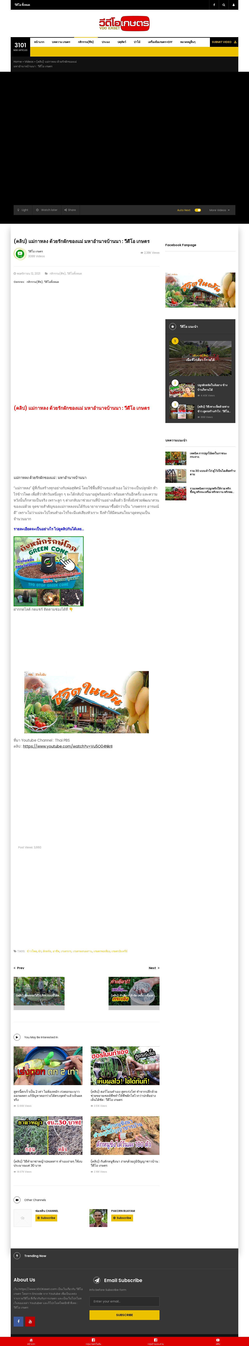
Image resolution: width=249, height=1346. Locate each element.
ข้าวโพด (32, 951)
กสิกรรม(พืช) (86, 42)
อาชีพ (56, 951)
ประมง (106, 42)
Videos (29, 62)
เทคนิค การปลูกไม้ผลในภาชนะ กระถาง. (208, 455)
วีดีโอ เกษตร (35, 251)
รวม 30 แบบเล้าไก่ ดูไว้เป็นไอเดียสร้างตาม (212, 472)
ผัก (39, 951)
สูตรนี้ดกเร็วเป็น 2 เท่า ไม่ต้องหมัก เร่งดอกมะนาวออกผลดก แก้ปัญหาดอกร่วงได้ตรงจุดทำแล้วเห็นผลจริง (48, 1095)
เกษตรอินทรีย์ (119, 951)
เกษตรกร (66, 951)
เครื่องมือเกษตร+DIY (160, 42)
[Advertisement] (87, 319)
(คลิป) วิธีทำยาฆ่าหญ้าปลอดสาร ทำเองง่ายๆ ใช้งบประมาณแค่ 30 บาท (48, 1163)
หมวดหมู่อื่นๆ (188, 42)
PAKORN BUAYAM (123, 1211)
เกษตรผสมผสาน (82, 951)
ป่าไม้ (137, 42)
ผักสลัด (47, 951)
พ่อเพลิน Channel (46, 1211)
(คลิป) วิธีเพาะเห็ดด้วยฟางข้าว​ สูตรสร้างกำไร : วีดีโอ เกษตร (213, 411)
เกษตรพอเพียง (102, 951)
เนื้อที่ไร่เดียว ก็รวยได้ (200, 359)
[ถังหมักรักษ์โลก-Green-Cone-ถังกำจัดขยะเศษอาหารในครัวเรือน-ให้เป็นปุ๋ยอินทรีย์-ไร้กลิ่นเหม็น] (49, 571)
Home (18, 62)
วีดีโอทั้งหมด (74, 273)
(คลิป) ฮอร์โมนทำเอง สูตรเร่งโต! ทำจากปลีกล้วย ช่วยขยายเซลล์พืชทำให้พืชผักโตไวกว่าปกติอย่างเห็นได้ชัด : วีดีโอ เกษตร (124, 1095)
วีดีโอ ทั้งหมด (22, 5)
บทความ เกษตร (61, 42)
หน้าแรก (39, 42)
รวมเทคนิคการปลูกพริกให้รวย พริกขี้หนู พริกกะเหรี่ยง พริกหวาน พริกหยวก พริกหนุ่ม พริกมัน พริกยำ (212, 492)
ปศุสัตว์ (121, 42)
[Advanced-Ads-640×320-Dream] (87, 660)
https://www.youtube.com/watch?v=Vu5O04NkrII (67, 746)
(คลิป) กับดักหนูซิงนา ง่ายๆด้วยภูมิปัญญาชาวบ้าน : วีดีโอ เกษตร (125, 1163)
